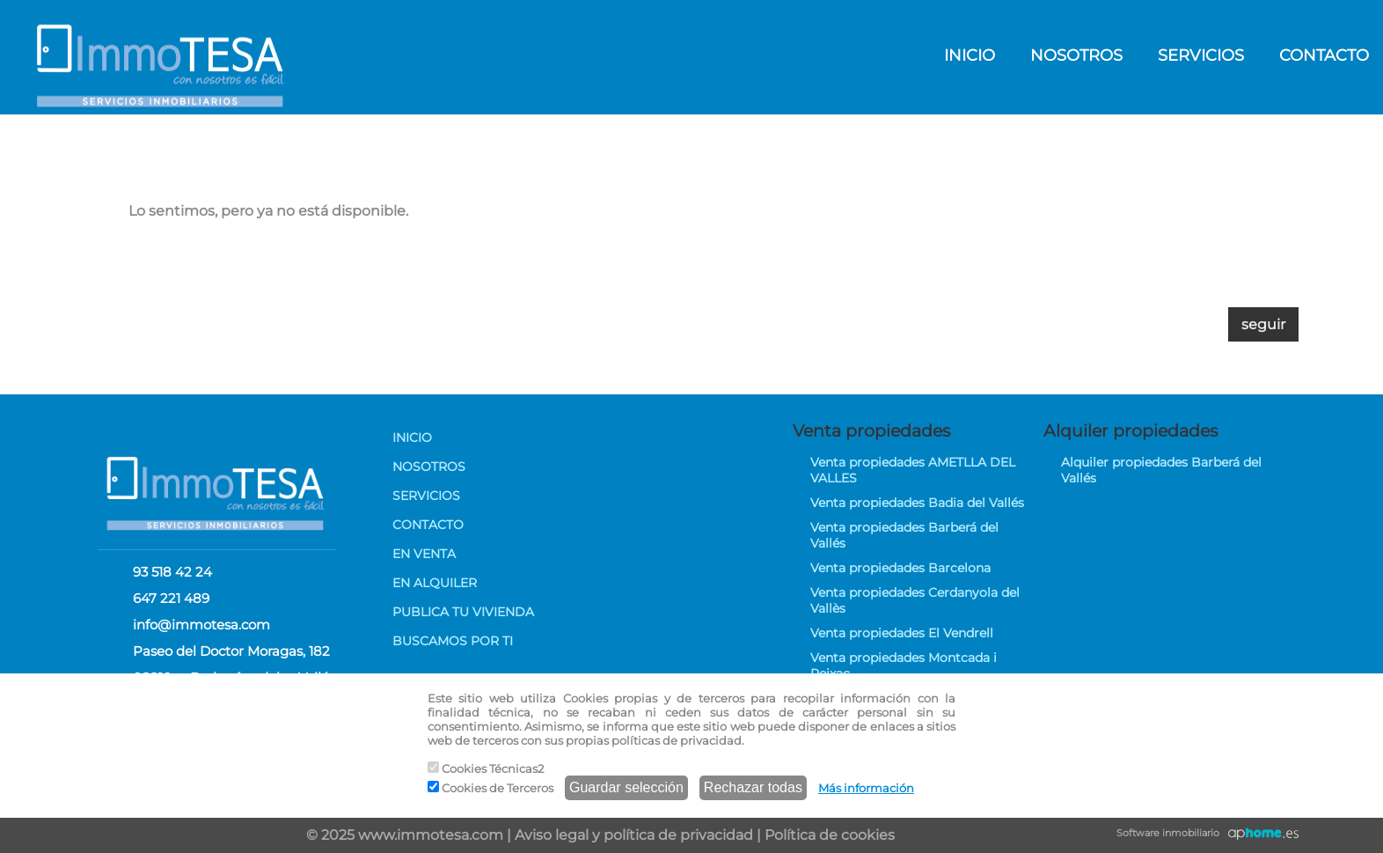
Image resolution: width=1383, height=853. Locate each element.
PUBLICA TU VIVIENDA (463, 612)
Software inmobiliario (1167, 833)
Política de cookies (830, 835)
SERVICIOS (1201, 55)
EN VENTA (424, 554)
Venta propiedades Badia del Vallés (917, 503)
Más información (866, 788)
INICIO (969, 55)
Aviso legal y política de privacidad (634, 835)
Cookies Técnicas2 (486, 768)
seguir (1263, 324)
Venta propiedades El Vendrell (901, 633)
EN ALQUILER (434, 583)
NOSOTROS (1076, 55)
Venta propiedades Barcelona (900, 568)
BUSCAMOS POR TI (452, 641)
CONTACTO (428, 525)
